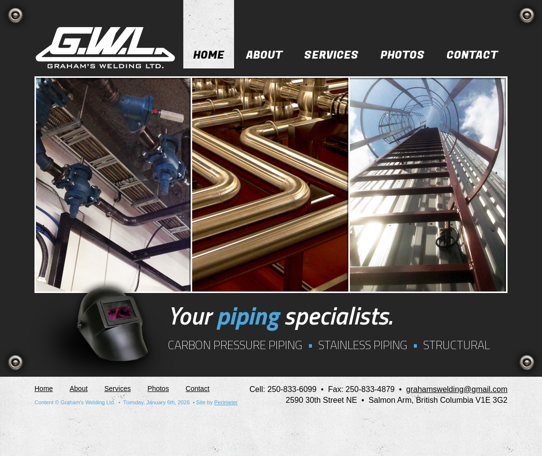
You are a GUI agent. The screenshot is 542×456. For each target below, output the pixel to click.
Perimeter (226, 402)
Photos (402, 55)
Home (208, 55)
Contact (472, 55)
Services (331, 55)
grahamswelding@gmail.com (457, 389)
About (264, 55)
